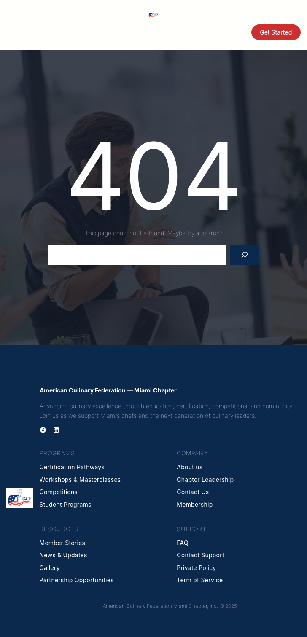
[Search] (245, 255)
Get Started (276, 32)
